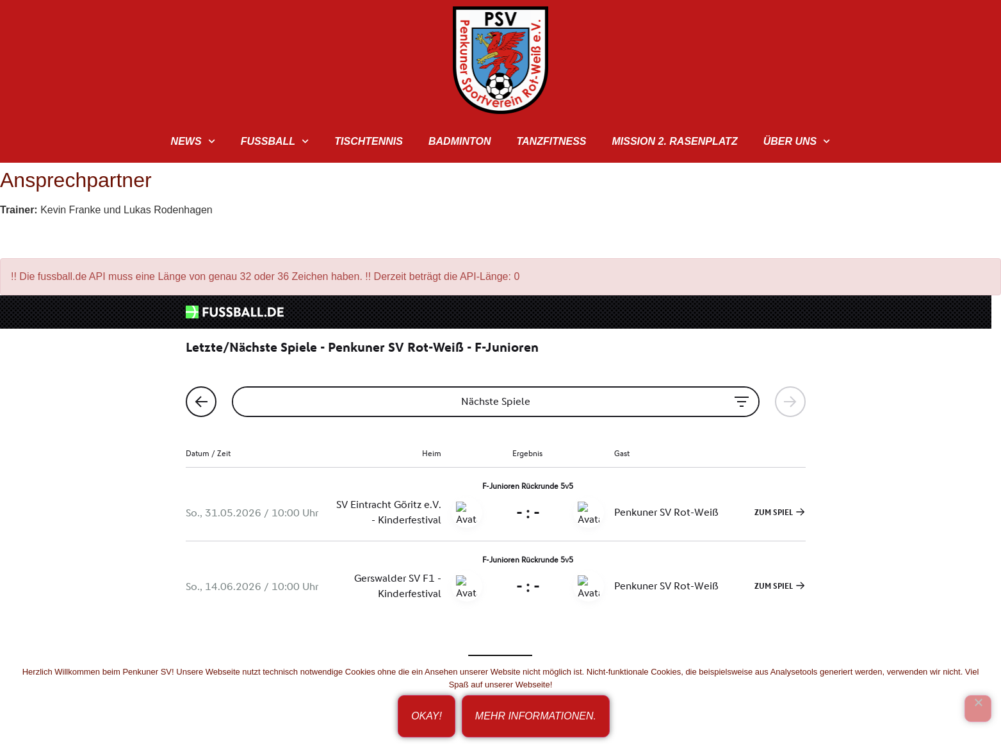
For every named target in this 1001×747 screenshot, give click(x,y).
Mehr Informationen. (535, 715)
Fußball (275, 141)
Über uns (797, 141)
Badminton (459, 141)
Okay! (426, 715)
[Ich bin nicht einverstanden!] (977, 708)
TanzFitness (551, 141)
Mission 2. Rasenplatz (674, 141)
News (193, 141)
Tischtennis (368, 141)
